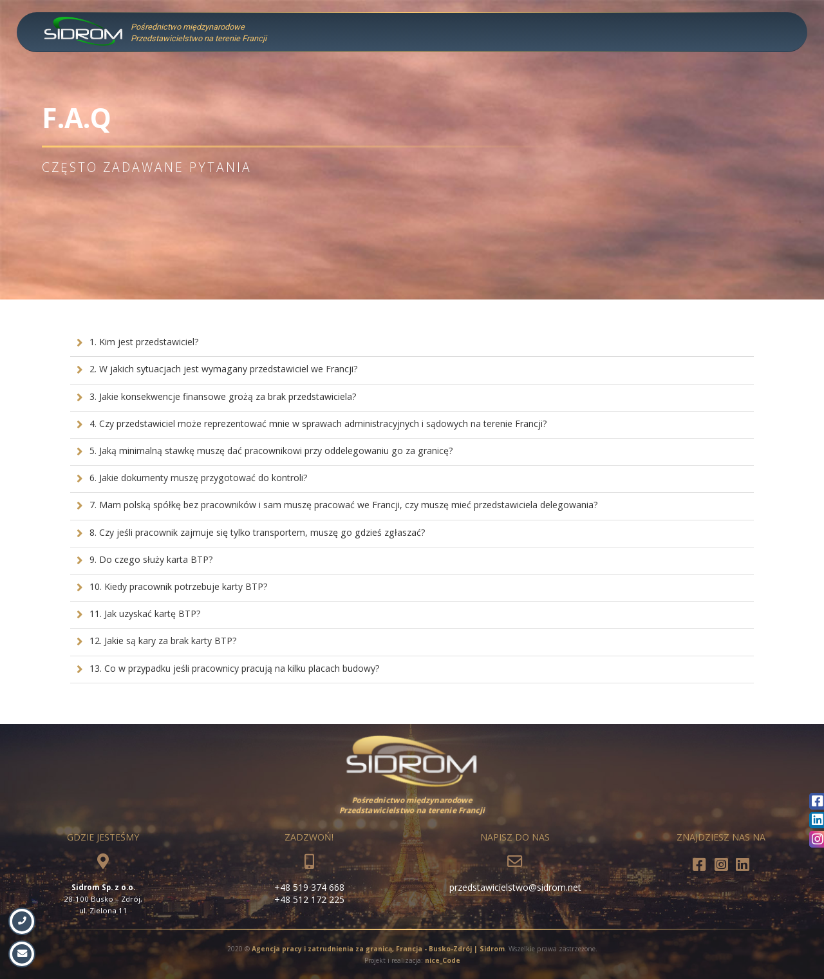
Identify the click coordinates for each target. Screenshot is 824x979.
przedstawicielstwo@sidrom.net (515, 887)
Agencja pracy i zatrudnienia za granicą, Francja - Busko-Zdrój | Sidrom (378, 948)
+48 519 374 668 (309, 887)
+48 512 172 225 (309, 899)
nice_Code (442, 960)
